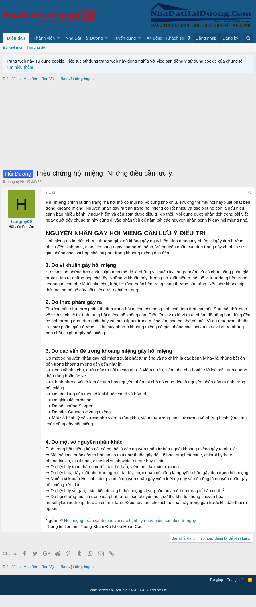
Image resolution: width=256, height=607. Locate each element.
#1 (248, 193)
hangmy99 (15, 181)
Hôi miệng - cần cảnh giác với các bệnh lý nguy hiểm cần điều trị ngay (132, 532)
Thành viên (44, 38)
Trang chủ (235, 591)
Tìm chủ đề (36, 47)
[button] (58, 38)
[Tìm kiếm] (248, 38)
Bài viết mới (12, 47)
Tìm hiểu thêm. (20, 67)
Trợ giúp (216, 591)
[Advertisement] (128, 126)
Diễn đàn (16, 38)
